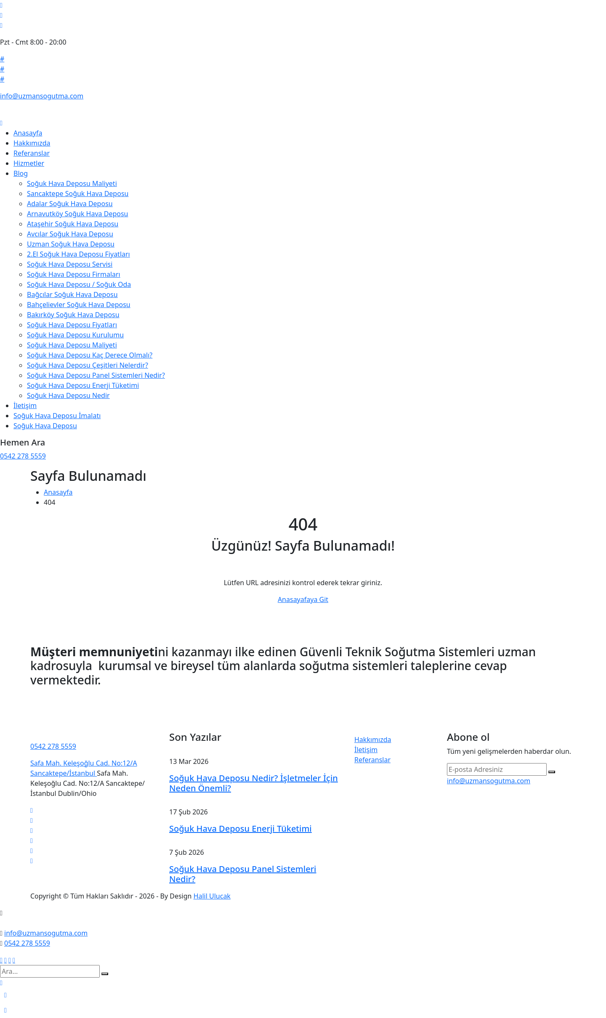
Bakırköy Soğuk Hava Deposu (73, 314)
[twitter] (31, 810)
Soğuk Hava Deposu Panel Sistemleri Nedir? (96, 375)
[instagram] (31, 840)
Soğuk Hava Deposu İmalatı (57, 415)
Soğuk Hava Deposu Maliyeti (72, 183)
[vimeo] (31, 860)
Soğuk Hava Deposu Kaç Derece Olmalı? (89, 355)
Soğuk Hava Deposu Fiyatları (72, 324)
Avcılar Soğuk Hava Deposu (70, 234)
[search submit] (104, 974)
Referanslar (31, 153)
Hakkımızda (31, 143)
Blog (20, 173)
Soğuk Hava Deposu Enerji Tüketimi (83, 385)
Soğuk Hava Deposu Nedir (68, 395)
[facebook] (31, 820)
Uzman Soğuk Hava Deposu (70, 244)
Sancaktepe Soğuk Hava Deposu (77, 193)
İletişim (25, 405)
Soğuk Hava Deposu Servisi (69, 264)
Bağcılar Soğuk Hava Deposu (72, 294)
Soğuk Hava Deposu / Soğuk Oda (79, 284)
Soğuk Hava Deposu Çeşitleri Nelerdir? (87, 365)
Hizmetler (28, 163)
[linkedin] (31, 830)
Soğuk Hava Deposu (45, 425)
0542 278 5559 (23, 456)
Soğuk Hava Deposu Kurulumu (75, 334)
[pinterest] (31, 850)
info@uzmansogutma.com (41, 96)
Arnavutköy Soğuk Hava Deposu (77, 213)
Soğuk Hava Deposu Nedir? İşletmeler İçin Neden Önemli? (253, 783)
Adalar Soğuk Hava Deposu (70, 203)
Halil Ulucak (212, 896)
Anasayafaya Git (303, 599)
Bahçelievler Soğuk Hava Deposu (78, 304)
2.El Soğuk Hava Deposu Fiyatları (78, 254)
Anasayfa (27, 133)
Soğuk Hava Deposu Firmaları (73, 274)
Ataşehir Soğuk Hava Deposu (72, 223)
